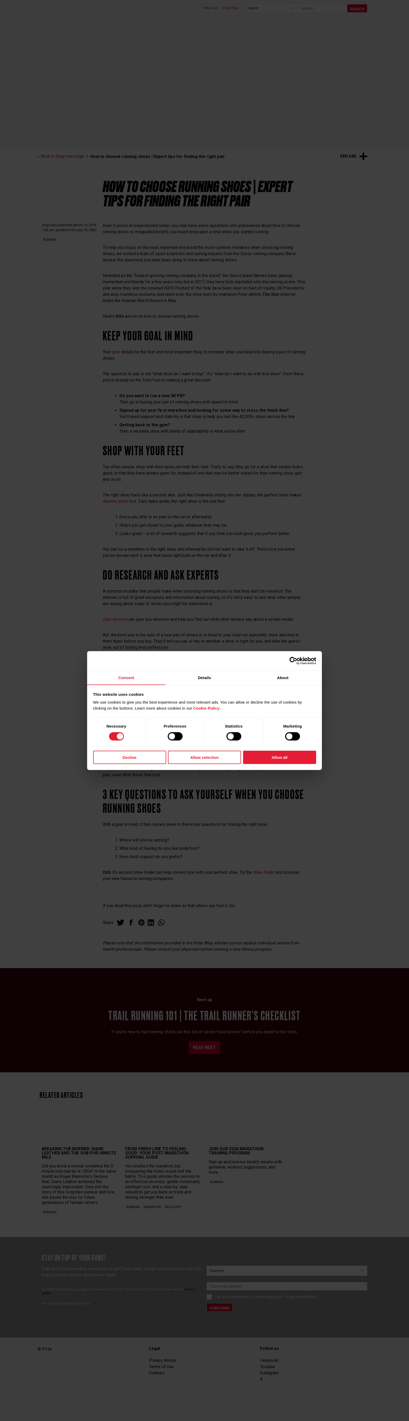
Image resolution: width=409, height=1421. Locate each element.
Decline (129, 757)
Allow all (279, 757)
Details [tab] (204, 677)
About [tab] (282, 677)
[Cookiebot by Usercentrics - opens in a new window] (293, 661)
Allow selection (204, 757)
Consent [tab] (126, 677)
